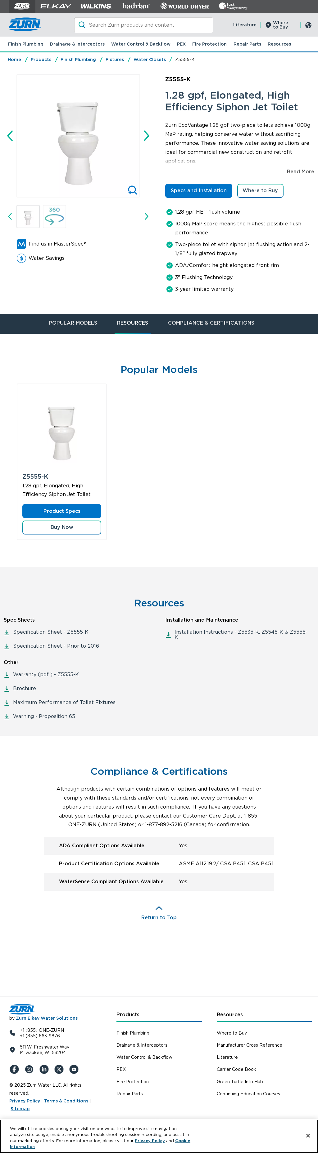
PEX (181, 44)
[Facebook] (15, 1069)
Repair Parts (247, 44)
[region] (159, 1136)
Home (14, 59)
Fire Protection (209, 44)
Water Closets (150, 59)
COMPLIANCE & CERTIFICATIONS (211, 323)
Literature (245, 24)
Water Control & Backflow (140, 44)
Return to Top (159, 917)
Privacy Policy (24, 1100)
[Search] (143, 25)
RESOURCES (132, 323)
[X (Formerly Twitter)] (60, 1069)
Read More (300, 172)
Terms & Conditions (66, 1100)
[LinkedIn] (45, 1069)
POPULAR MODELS (73, 323)
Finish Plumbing (25, 44)
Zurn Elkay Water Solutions (47, 1018)
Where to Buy (280, 24)
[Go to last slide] (10, 135)
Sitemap (20, 1108)
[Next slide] (146, 135)
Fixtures (115, 59)
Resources (279, 44)
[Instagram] (30, 1069)
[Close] (308, 1135)
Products (41, 59)
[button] (28, 216)
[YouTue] (75, 1069)
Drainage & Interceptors (77, 44)
